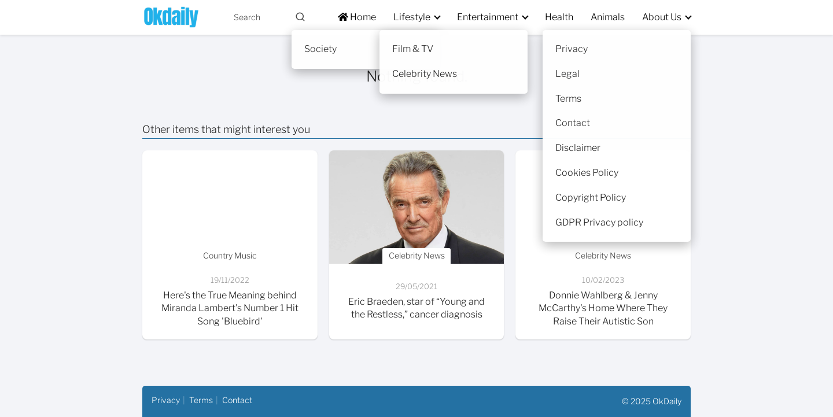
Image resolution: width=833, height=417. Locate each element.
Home (357, 17)
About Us (661, 17)
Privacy (166, 400)
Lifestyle (411, 17)
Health (559, 17)
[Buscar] (300, 17)
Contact (237, 400)
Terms (201, 400)
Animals (608, 17)
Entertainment (487, 17)
